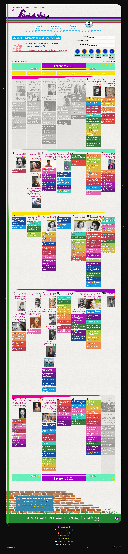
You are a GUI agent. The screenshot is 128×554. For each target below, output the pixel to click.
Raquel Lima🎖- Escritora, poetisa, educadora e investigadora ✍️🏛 (49, 98)
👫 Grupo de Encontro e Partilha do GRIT (93, 144)
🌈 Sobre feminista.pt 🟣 (64, 533)
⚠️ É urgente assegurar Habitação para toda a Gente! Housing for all (108, 220)
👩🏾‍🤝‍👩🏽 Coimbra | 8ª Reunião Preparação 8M (18, 349)
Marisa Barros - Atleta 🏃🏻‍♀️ (35, 399)
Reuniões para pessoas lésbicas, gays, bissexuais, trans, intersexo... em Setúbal (92, 109)
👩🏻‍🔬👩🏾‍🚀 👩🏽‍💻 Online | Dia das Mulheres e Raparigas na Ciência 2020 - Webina (33, 223)
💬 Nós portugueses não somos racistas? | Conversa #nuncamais (34, 331)
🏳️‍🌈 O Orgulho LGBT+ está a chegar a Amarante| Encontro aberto (48, 170)
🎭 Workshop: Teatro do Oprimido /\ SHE (92, 407)
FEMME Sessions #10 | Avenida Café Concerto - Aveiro (48, 136)
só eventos (106, 61)
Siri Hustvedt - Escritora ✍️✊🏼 (51, 327)
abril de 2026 (24, 61)
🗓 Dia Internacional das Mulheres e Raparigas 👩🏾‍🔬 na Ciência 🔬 (34, 217)
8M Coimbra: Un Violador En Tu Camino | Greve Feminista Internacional (107, 451)
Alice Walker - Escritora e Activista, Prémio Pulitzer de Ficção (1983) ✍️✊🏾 (108, 155)
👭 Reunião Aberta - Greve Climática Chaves (18, 421)
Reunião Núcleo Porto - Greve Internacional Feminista (48, 188)
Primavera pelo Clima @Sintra (92, 264)
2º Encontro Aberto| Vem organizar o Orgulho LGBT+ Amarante (92, 333)
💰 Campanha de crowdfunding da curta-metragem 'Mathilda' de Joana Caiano (18, 221)
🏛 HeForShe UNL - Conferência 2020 (92, 250)
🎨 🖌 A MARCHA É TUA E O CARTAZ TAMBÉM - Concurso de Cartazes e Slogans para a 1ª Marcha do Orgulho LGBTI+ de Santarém (93, 244)
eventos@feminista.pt (36, 507)
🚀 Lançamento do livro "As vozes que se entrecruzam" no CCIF (63, 122)
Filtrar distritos (84, 36)
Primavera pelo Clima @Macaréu (48, 131)
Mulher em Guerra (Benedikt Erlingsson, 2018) (63, 326)
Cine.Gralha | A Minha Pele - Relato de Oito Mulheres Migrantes (78, 415)
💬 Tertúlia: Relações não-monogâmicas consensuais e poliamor (78, 258)
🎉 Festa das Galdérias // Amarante (92, 453)
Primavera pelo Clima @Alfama (48, 442)
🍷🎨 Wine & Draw (63, 302)
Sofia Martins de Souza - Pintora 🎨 (108, 294)
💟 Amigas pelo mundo (63, 527)
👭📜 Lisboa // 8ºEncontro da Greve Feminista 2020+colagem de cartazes (63, 316)
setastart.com (11, 547)
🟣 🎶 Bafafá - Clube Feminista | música (92, 184)
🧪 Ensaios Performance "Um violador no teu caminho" (92, 417)
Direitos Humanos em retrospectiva (93, 311)
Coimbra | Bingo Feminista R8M (78, 253)
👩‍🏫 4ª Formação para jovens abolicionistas (107, 100)
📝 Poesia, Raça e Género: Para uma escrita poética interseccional (92, 423)
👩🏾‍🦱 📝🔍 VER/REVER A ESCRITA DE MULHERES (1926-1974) (48, 425)
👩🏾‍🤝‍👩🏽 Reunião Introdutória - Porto (31, 234)
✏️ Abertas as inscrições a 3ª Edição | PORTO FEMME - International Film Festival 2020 (79, 98)
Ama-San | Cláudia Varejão (63, 322)
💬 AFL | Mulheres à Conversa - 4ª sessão (48, 239)
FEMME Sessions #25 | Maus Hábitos (49, 468)
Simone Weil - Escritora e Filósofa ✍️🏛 (20, 154)
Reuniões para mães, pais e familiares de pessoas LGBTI (92, 269)
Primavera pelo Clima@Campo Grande (48, 369)
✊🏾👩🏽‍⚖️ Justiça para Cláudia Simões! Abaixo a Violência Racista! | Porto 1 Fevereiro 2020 (92, 132)
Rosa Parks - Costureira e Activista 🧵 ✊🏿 (34, 174)
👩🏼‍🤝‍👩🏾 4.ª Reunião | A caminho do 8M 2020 (63, 190)
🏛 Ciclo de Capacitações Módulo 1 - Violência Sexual (92, 402)
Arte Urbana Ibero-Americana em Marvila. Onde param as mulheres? (93, 139)
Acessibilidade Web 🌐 (65, 535)
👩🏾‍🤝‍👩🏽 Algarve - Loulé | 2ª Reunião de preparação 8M (18, 344)
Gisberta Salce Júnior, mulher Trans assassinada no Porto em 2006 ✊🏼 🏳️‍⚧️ (94, 296)
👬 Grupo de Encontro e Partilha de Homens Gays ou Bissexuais (108, 115)
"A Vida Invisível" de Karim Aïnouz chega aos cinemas (63, 220)
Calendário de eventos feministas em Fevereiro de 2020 (36, 37)
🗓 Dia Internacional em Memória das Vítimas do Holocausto (20, 99)
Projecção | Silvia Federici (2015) (48, 464)
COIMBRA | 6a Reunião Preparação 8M (18, 170)
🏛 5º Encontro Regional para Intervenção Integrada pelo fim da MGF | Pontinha (93, 161)
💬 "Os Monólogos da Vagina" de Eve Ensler (63, 413)
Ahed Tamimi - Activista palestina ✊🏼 (79, 81)
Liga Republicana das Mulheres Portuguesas (50, 295)
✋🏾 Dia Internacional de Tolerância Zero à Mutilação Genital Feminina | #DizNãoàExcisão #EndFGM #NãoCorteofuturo (64, 156)
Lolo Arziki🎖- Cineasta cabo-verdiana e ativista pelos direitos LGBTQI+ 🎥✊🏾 (50, 155)
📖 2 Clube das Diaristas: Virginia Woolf (33, 117)
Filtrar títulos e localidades (82, 40)
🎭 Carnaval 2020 (17, 445)
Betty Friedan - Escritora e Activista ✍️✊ (35, 159)
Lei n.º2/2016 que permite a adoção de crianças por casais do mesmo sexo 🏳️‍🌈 (108, 418)
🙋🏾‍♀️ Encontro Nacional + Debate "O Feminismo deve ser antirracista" (92, 168)
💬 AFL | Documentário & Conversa (107, 245)
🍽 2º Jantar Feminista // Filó (78, 117)
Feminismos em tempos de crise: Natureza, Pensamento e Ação (18, 114)
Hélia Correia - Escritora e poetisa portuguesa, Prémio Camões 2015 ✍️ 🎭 (94, 82)
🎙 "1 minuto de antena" (77, 233)
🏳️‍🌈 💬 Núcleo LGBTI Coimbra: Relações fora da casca (48, 234)
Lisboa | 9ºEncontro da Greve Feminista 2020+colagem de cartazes (48, 448)
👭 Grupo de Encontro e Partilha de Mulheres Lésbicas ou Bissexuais (108, 109)
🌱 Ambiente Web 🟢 (64, 538)
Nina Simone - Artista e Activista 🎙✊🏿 (78, 295)
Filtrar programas (84, 44)
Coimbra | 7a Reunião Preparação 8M (17, 226)
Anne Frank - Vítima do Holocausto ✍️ (49, 217)
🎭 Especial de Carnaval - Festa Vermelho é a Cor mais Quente (78, 338)
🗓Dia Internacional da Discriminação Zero (110, 423)
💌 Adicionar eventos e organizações (63, 530)
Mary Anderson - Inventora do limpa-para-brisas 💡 (49, 311)
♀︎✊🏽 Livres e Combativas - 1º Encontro (92, 412)
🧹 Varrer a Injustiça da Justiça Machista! (77, 248)
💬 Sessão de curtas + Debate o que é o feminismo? (93, 283)
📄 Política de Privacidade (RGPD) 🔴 (64, 541)
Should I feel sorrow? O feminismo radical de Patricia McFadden (63, 408)
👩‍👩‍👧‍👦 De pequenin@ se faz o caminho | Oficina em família (92, 255)
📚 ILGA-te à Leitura (63, 186)
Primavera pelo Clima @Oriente (107, 241)
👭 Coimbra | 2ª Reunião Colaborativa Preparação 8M (18, 436)
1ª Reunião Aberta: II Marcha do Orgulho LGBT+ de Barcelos (93, 327)
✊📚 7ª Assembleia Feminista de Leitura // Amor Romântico (108, 428)
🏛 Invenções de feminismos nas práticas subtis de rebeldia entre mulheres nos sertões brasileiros (77, 319)
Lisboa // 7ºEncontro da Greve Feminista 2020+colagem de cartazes (48, 177)
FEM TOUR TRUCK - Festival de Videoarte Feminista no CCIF (92, 447)
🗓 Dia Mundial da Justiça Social (65, 294)
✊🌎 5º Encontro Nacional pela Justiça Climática (77, 332)
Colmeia (89, 26)
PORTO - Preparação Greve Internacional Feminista (62, 423)
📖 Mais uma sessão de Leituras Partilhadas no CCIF (63, 310)
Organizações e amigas (56, 26)
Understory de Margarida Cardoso (62, 306)
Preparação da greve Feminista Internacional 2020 (78, 421)
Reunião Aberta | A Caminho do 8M (19, 441)
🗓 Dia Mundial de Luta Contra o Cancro (35, 154)
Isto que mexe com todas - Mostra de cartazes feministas (92, 338)
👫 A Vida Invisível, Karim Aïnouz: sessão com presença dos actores (107, 250)
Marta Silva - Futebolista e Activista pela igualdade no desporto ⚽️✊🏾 (49, 343)
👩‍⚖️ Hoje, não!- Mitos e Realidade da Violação (63, 298)
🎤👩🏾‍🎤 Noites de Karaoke (91, 188)
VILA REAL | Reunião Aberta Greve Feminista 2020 (62, 225)
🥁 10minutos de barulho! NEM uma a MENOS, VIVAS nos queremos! (78, 242)
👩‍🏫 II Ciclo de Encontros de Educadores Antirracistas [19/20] (19, 126)
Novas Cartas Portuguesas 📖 (110, 399)
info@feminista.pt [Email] (66, 544)
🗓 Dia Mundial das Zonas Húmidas (109, 80)
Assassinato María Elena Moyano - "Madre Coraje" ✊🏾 (94, 217)
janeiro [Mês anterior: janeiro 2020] (34, 68)
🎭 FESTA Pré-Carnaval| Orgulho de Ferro (63, 330)
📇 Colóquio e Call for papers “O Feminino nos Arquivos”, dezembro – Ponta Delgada (93, 235)
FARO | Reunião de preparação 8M (93, 114)
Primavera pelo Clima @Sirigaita (107, 189)
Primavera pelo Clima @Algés (92, 278)
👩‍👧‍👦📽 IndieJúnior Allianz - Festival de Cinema (33, 113)
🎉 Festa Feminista (91, 192)
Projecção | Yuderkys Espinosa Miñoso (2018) (49, 384)
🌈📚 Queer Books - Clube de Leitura (48, 248)
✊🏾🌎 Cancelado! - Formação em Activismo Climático (92, 174)
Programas (73, 26)
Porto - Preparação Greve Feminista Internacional (48, 389)
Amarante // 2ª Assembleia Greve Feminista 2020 (78, 156)
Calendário (38, 26)
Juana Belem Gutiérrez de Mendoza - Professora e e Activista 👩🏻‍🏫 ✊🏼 (20, 82)
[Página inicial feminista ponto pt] (33, 14)
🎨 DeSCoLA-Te (78, 237)
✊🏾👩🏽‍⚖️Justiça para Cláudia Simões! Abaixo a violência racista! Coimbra (92, 119)
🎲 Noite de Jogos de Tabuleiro (48, 127)
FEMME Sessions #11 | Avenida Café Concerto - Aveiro (48, 267)
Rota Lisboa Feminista (93, 260)
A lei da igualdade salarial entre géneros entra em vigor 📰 (79, 311)
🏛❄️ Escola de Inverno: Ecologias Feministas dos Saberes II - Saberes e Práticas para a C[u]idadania (18, 107)
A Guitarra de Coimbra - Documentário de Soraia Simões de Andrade (49, 459)
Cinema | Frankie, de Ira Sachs (49, 430)
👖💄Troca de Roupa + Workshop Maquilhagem (93, 179)
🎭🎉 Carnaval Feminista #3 (17, 431)
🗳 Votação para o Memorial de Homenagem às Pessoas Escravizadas (108, 184)
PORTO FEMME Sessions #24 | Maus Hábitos (49, 141)
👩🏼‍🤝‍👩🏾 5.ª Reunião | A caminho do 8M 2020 (48, 256)
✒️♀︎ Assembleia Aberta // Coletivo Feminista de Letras (64, 402)
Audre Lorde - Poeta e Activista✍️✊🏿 (35, 295)
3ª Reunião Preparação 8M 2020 (47, 252)
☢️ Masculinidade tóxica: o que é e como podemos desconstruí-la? (48, 375)
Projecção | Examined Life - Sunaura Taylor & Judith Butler (49, 261)
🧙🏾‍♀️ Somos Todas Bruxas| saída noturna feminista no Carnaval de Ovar (92, 345)
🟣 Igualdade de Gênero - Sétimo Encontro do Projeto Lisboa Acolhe (34, 229)
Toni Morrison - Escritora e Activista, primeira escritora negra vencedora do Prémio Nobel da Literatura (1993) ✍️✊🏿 (34, 313)
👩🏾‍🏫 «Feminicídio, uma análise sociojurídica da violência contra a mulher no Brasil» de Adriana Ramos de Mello (19, 336)
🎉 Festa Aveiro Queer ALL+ (62, 418)
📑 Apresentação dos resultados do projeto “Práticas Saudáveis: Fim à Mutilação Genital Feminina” (63, 181)
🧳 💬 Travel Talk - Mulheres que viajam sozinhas (77, 162)
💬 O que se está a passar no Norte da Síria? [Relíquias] (92, 433)
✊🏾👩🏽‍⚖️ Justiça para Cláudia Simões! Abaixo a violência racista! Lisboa (92, 125)
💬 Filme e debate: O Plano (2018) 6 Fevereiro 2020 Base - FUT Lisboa (63, 174)
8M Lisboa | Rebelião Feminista (91, 438)
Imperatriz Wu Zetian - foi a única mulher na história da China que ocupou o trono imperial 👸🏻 (20, 296)
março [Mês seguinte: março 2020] (93, 68)
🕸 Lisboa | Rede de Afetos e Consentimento (92, 322)
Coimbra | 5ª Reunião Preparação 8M (32, 121)
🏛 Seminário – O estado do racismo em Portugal (78, 402)
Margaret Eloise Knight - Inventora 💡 (80, 217)
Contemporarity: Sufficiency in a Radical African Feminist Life (17, 120)
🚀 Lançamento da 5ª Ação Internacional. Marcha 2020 (107, 121)
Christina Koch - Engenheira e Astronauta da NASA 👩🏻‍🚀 (49, 81)
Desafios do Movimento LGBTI (91, 103)
